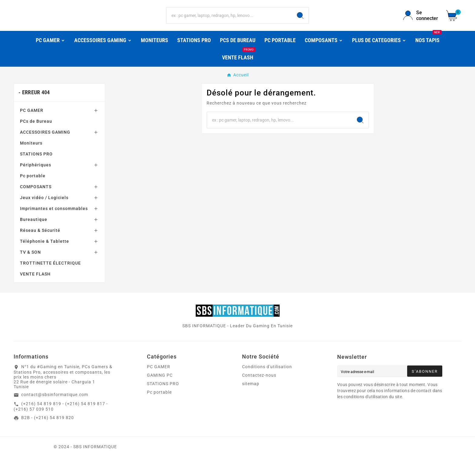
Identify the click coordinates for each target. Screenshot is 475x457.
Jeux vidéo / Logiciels (44, 197)
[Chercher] (229, 15)
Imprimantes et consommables (54, 208)
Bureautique (33, 219)
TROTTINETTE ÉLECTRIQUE (50, 263)
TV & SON (30, 252)
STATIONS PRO (36, 154)
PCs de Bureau (36, 121)
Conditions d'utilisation (267, 366)
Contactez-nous (259, 375)
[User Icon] (421, 15)
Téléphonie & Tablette (44, 241)
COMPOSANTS (35, 186)
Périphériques (35, 164)
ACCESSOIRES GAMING (45, 132)
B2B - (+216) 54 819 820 (47, 417)
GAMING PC (160, 375)
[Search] (300, 15)
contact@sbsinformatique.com (54, 394)
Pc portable (32, 175)
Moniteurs (31, 143)
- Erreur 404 (34, 92)
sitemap (250, 383)
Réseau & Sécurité (40, 230)
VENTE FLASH (35, 274)
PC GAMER (31, 110)
